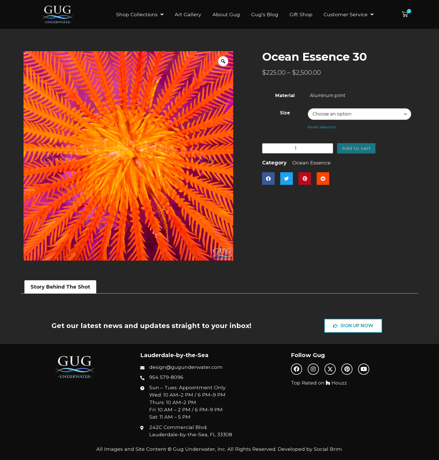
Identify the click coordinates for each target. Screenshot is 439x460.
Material (285, 95)
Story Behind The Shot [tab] (60, 287)
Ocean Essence (311, 163)
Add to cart (357, 149)
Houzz (336, 383)
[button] (407, 14)
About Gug (226, 14)
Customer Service (348, 14)
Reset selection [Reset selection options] (322, 127)
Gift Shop (300, 14)
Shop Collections (140, 14)
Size (285, 113)
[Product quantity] (297, 148)
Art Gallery (188, 14)
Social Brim (328, 449)
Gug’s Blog (264, 14)
